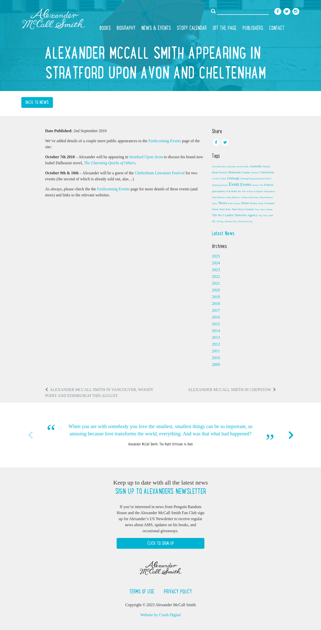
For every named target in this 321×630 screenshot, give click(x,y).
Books (105, 28)
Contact (276, 28)
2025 (216, 256)
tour (271, 215)
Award (266, 166)
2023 (216, 270)
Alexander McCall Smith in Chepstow (229, 389)
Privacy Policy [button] (178, 591)
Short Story (225, 209)
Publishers (253, 28)
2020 (216, 290)
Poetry (253, 203)
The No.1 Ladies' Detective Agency (235, 215)
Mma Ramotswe (266, 197)
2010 (216, 358)
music (214, 203)
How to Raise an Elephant (252, 191)
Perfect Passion (234, 203)
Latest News (223, 233)
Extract (255, 185)
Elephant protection (220, 185)
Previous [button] (30, 435)
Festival (268, 184)
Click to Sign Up (160, 543)
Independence (269, 191)
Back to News (37, 102)
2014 (216, 331)
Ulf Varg (219, 221)
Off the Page (224, 28)
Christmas (255, 173)
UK (213, 221)
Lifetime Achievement (250, 197)
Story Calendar (192, 28)
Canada (246, 172)
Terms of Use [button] (142, 591)
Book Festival (219, 172)
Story (257, 209)
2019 (216, 297)
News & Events (156, 28)
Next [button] (290, 435)
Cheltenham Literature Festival (160, 173)
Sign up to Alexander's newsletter (160, 491)
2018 (216, 303)
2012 (216, 344)
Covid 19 (216, 178)
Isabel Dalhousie (218, 197)
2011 (216, 351)
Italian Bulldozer (233, 197)
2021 (216, 283)
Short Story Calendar (243, 209)
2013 (216, 337)
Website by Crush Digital (160, 615)
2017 (216, 310)
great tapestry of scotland (224, 191)
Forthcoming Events (164, 141)
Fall (261, 185)
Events (245, 184)
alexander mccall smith (238, 166)
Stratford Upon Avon (146, 157)
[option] (160, 435)
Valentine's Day (230, 221)
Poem (245, 203)
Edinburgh (233, 178)
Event (234, 184)
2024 (216, 263)
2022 (216, 276)
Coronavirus (267, 172)
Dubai (223, 179)
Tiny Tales (263, 215)
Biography (126, 28)
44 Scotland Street (219, 167)
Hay (239, 191)
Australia (256, 166)
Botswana (234, 172)
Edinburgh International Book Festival (255, 179)
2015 (216, 324)
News (222, 203)
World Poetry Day (245, 221)
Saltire (261, 203)
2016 (216, 317)
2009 (216, 364)
